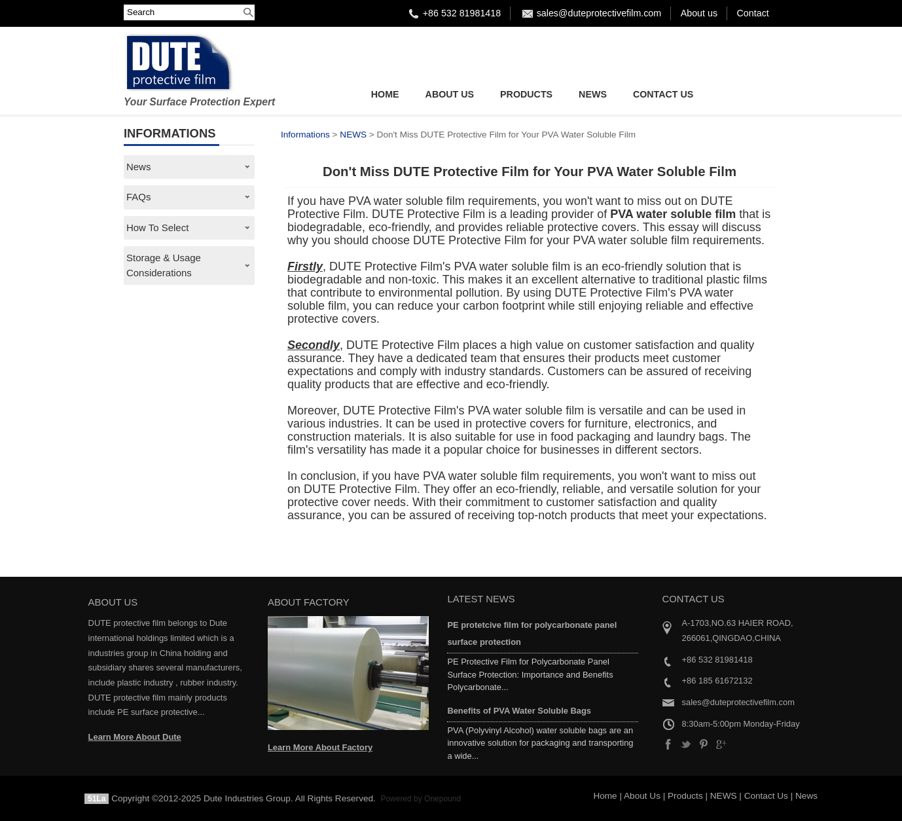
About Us (450, 94)
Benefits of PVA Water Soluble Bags (519, 711)
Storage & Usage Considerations (163, 265)
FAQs (138, 196)
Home (385, 94)
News (138, 166)
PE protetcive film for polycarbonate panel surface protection (532, 633)
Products (526, 94)
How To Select (157, 227)
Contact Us (663, 94)
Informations (305, 134)
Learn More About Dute (134, 737)
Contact (753, 13)
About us (699, 13)
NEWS (593, 94)
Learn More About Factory (320, 747)
